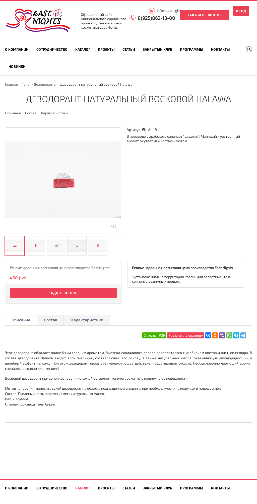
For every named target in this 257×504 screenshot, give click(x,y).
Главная (11, 84)
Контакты (220, 49)
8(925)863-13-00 (156, 18)
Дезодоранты (45, 84)
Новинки (17, 66)
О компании (17, 49)
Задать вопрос (63, 293)
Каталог (82, 49)
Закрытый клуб (157, 49)
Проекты (106, 49)
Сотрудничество (52, 49)
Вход (241, 11)
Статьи (128, 49)
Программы (191, 49)
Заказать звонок (204, 15)
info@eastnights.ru (171, 10)
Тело (26, 84)
